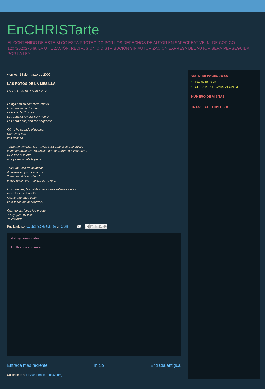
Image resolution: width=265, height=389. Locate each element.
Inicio (99, 365)
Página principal (206, 81)
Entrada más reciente (27, 365)
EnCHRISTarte (53, 29)
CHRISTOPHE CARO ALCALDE (217, 87)
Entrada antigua (166, 365)
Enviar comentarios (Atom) (44, 375)
